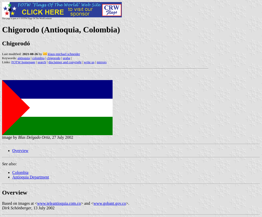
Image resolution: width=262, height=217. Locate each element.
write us (89, 62)
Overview (20, 150)
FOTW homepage (23, 62)
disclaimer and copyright (64, 62)
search (42, 62)
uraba (66, 58)
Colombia (20, 172)
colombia (38, 58)
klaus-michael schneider (64, 54)
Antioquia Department (30, 177)
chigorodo (53, 58)
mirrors (101, 62)
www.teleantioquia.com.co (59, 203)
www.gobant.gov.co (109, 203)
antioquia (23, 58)
